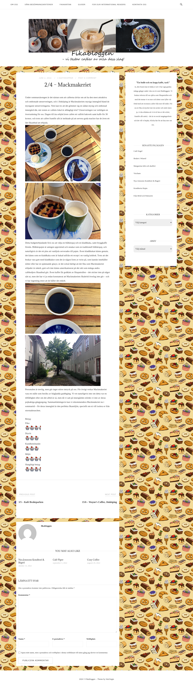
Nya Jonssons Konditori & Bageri (147, 181)
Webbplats (90, 639)
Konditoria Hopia (140, 188)
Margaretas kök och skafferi (145, 166)
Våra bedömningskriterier (39, 4)
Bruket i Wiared (140, 158)
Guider (81, 4)
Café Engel (138, 151)
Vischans (137, 173)
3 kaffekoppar (65, 78)
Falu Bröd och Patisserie (143, 196)
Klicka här (154, 121)
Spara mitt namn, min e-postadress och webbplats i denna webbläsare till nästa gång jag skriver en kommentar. (64, 652)
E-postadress (58, 639)
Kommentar (24, 595)
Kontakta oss (139, 4)
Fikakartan (65, 4)
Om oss (14, 4)
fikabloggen (46, 526)
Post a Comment (87, 78)
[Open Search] (181, 4)
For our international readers (109, 4)
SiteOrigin (110, 679)
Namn (21, 639)
